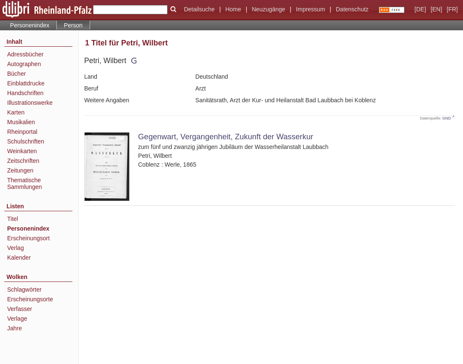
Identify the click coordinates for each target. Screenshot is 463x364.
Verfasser (19, 309)
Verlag (15, 247)
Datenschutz (352, 9)
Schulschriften (25, 141)
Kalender (19, 257)
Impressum (310, 9)
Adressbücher (25, 54)
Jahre (14, 328)
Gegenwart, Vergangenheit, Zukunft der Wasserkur (225, 136)
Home (233, 9)
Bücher (16, 73)
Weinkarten (22, 151)
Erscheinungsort (28, 238)
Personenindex (29, 25)
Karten (15, 112)
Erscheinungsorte (30, 299)
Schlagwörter (24, 289)
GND (446, 118)
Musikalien (21, 122)
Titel (12, 218)
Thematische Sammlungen (24, 183)
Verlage (17, 318)
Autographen (24, 64)
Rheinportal (22, 131)
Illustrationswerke (30, 102)
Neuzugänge (268, 9)
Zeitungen (20, 170)
